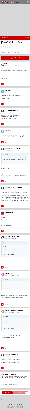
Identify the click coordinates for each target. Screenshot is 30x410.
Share (7, 392)
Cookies (19, 404)
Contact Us (11, 404)
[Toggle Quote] (3, 154)
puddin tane (9, 212)
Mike (4, 51)
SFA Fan (8, 90)
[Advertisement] (15, 20)
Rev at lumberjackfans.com (14, 310)
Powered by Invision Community (15, 407)
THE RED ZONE (15, 52)
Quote (6, 84)
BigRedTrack (9, 273)
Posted (12, 65)
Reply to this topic (15, 58)
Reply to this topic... (10, 384)
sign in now (9, 377)
